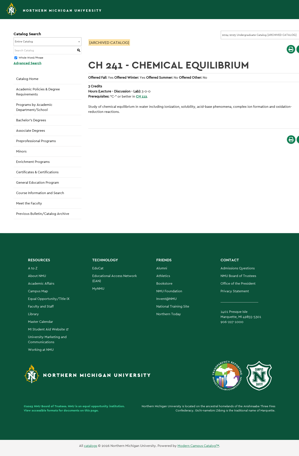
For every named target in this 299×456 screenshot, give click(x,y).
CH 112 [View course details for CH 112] (141, 96)
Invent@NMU (166, 299)
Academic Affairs (41, 283)
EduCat (97, 268)
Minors (21, 151)
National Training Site (172, 306)
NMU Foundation (169, 291)
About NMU (37, 276)
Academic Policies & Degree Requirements (38, 92)
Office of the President (238, 283)
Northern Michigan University (62, 10)
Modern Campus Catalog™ (198, 445)
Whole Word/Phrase (31, 58)
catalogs (90, 445)
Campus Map (38, 291)
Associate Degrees (30, 130)
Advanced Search (27, 63)
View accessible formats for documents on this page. (61, 410)
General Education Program (37, 182)
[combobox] (47, 41)
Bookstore (164, 283)
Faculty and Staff (41, 306)
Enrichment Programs (33, 161)
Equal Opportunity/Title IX (49, 299)
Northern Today (168, 314)
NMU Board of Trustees (238, 276)
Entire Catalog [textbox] (24, 41)
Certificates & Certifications (37, 172)
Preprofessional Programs (36, 141)
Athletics (163, 276)
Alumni (161, 268)
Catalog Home (27, 79)
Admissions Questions (238, 268)
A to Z (32, 268)
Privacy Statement (235, 291)
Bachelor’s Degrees (31, 120)
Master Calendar (40, 321)
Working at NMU (41, 349)
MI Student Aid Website (46, 329)
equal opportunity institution (103, 406)
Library (33, 314)
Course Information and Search (40, 193)
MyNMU (98, 288)
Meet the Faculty (29, 203)
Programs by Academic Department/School (34, 107)
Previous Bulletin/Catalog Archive (42, 213)
